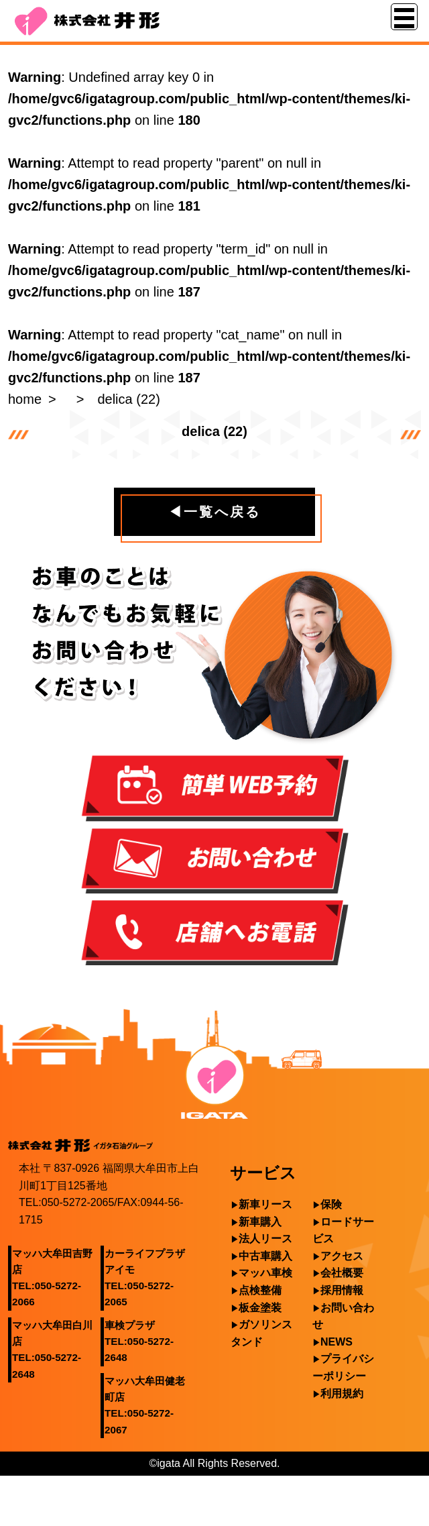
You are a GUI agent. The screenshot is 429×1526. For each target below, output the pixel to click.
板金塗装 (260, 1307)
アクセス (341, 1256)
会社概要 (341, 1272)
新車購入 (260, 1222)
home (25, 399)
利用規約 (341, 1393)
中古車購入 (265, 1256)
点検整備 (260, 1290)
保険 (331, 1204)
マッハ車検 (265, 1272)
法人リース (265, 1238)
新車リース (265, 1204)
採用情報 (341, 1290)
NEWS (336, 1342)
